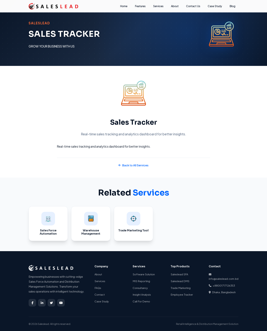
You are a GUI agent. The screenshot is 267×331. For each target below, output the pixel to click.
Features (140, 6)
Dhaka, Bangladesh (222, 292)
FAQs (98, 287)
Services (158, 6)
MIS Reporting (141, 281)
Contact (100, 294)
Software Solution (144, 274)
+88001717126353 (222, 285)
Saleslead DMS (180, 281)
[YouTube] (61, 302)
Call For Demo (141, 301)
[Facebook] (32, 302)
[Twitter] (51, 302)
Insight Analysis (142, 294)
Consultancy (140, 287)
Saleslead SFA (179, 274)
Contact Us (193, 6)
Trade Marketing (181, 287)
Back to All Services (133, 165)
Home (123, 6)
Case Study (215, 6)
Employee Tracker (182, 294)
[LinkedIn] (42, 302)
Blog (232, 6)
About (175, 6)
